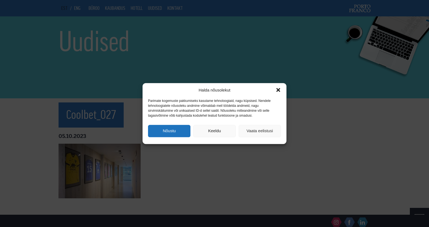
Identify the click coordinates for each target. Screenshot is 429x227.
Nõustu (169, 131)
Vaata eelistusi (260, 131)
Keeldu (214, 131)
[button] (278, 90)
